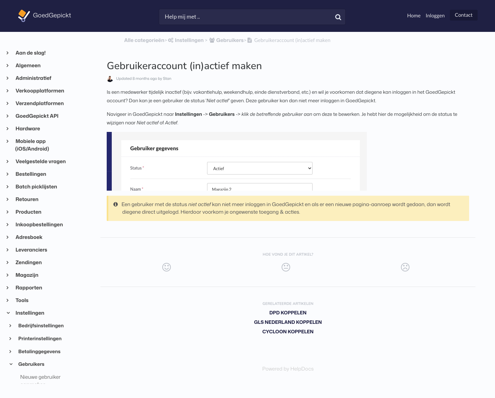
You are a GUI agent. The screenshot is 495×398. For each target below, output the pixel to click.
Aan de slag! (30, 53)
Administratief (33, 78)
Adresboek (29, 237)
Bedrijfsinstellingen (41, 325)
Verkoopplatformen (39, 90)
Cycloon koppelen (287, 331)
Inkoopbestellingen (39, 224)
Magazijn (27, 275)
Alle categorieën (144, 40)
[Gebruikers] (226, 40)
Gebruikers (31, 363)
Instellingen (29, 313)
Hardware (27, 128)
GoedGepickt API (36, 116)
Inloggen (435, 16)
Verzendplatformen (39, 103)
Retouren (27, 199)
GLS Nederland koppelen (288, 322)
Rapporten (28, 287)
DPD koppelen (288, 312)
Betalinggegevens (39, 351)
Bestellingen (30, 174)
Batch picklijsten (36, 186)
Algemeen (28, 65)
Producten (28, 212)
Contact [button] (464, 15)
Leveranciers (31, 250)
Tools (21, 300)
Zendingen (28, 262)
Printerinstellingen (40, 338)
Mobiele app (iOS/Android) (32, 145)
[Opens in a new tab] (288, 368)
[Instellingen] (185, 40)
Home (414, 16)
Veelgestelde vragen (40, 161)
